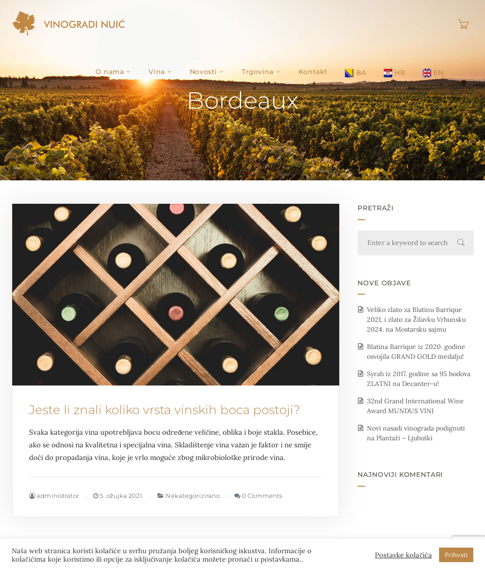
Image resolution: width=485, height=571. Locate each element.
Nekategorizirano (192, 495)
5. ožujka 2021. (118, 495)
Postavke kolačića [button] (403, 555)
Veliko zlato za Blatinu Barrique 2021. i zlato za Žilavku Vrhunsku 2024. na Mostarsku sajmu (416, 319)
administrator (54, 495)
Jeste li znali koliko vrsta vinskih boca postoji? (164, 409)
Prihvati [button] (456, 555)
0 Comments (258, 495)
